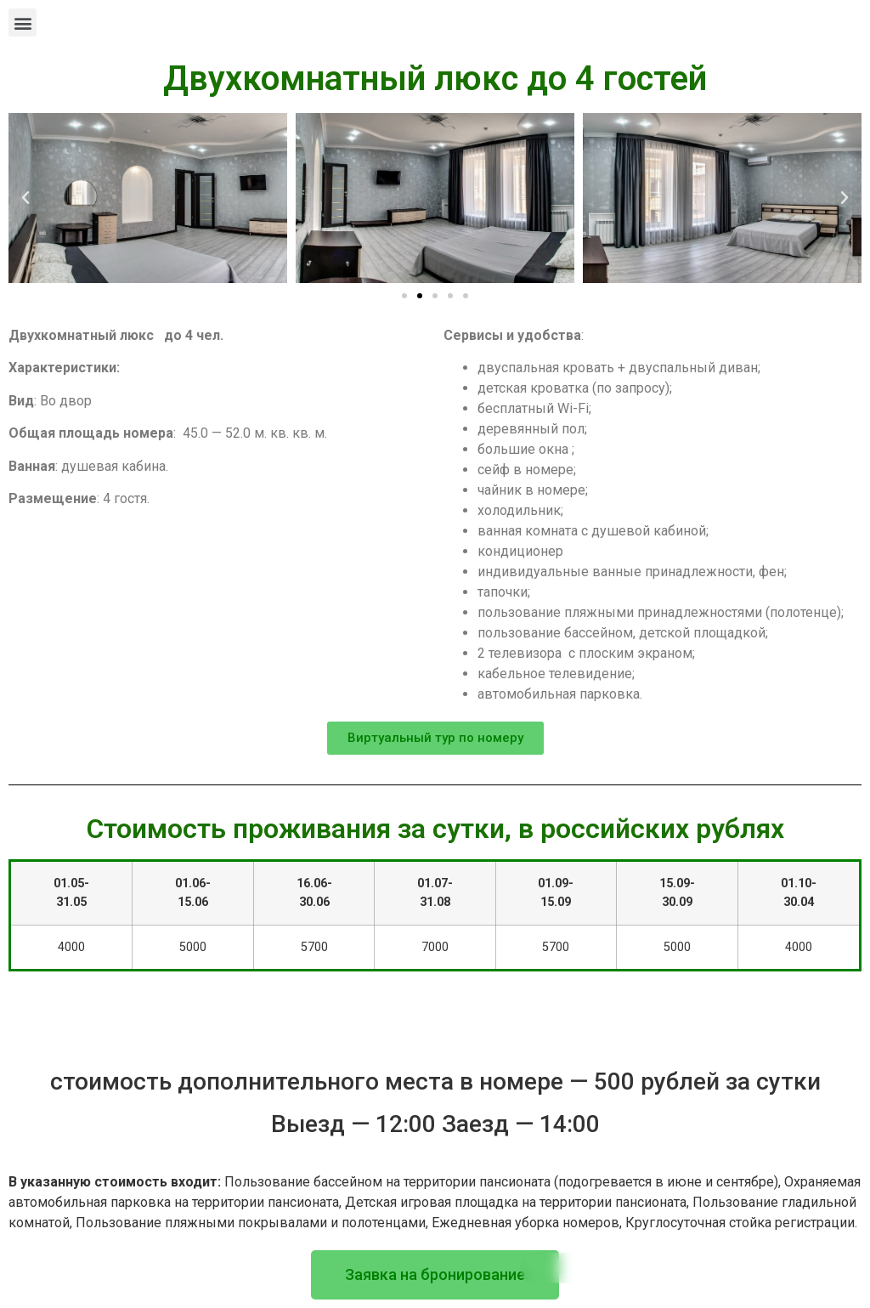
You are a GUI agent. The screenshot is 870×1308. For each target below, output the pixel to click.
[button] (22, 22)
